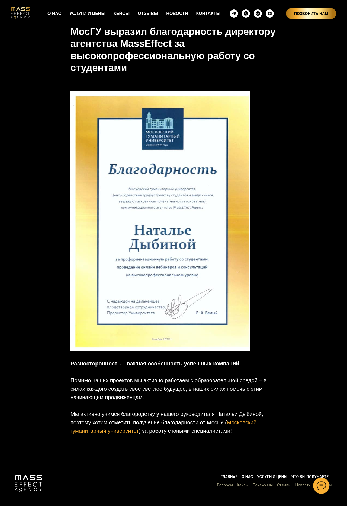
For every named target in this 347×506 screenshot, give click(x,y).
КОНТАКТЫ (208, 13)
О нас (247, 477)
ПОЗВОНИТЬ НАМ (311, 13)
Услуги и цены (272, 477)
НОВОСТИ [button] (177, 13)
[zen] (270, 13)
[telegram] (234, 13)
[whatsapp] (246, 13)
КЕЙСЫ (122, 13)
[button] (28, 483)
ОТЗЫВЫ (148, 13)
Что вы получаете (310, 477)
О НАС (54, 13)
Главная (228, 477)
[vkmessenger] (258, 13)
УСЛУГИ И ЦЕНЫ (87, 13)
